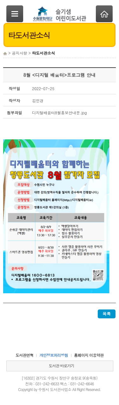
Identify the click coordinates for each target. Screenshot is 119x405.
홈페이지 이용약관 (88, 355)
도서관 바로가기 (61, 365)
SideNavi (14, 13)
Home (104, 13)
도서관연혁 (24, 355)
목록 (106, 314)
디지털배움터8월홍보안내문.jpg (59, 112)
